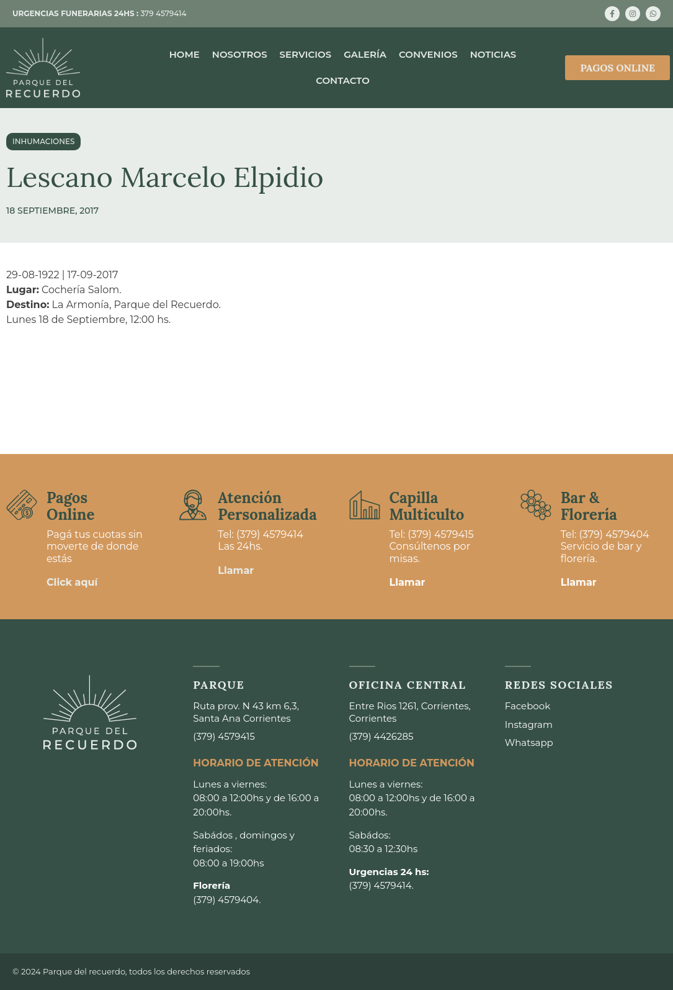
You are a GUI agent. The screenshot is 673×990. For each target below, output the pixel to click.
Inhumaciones (43, 141)
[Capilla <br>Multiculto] (364, 504)
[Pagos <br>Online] (21, 504)
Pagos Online (70, 506)
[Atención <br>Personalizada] (192, 504)
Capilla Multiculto (427, 506)
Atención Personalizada (267, 506)
